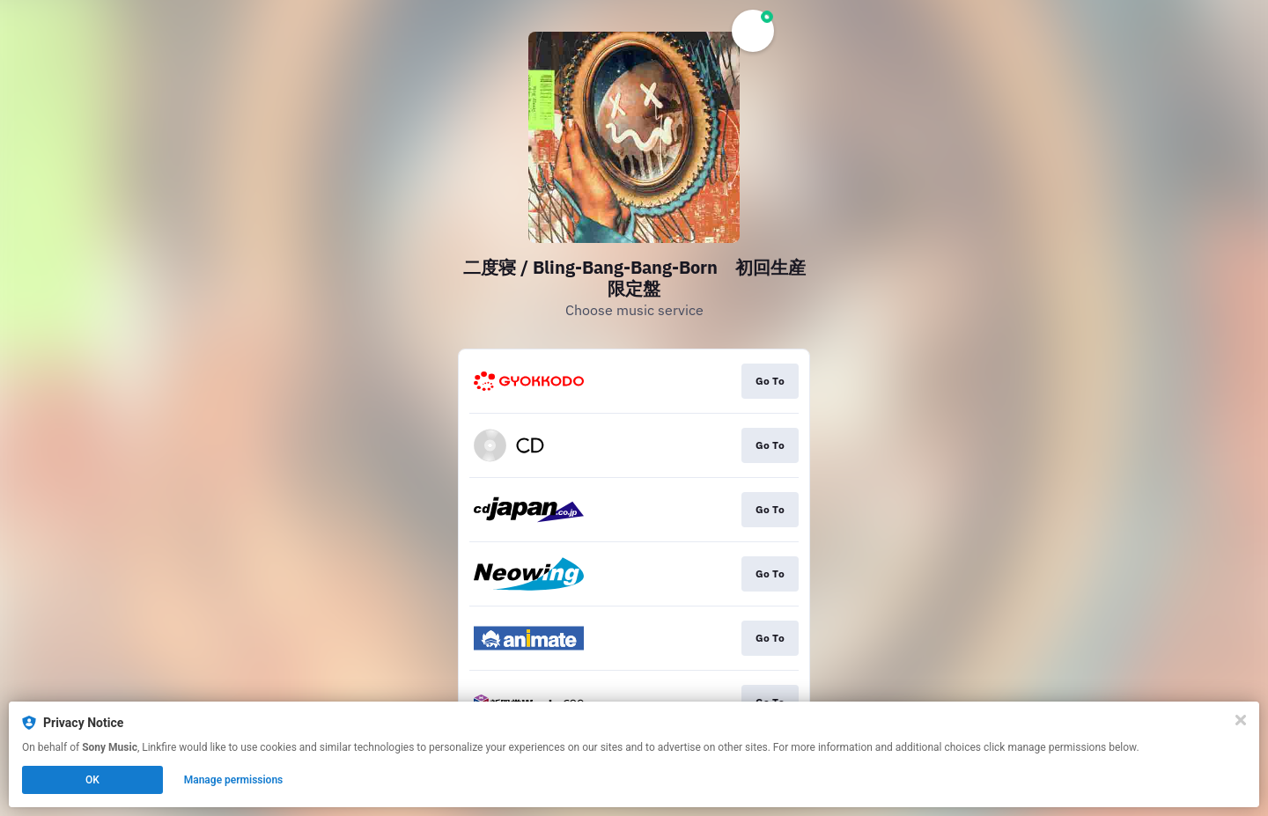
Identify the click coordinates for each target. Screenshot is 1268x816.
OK (92, 780)
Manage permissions (234, 780)
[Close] (1241, 720)
